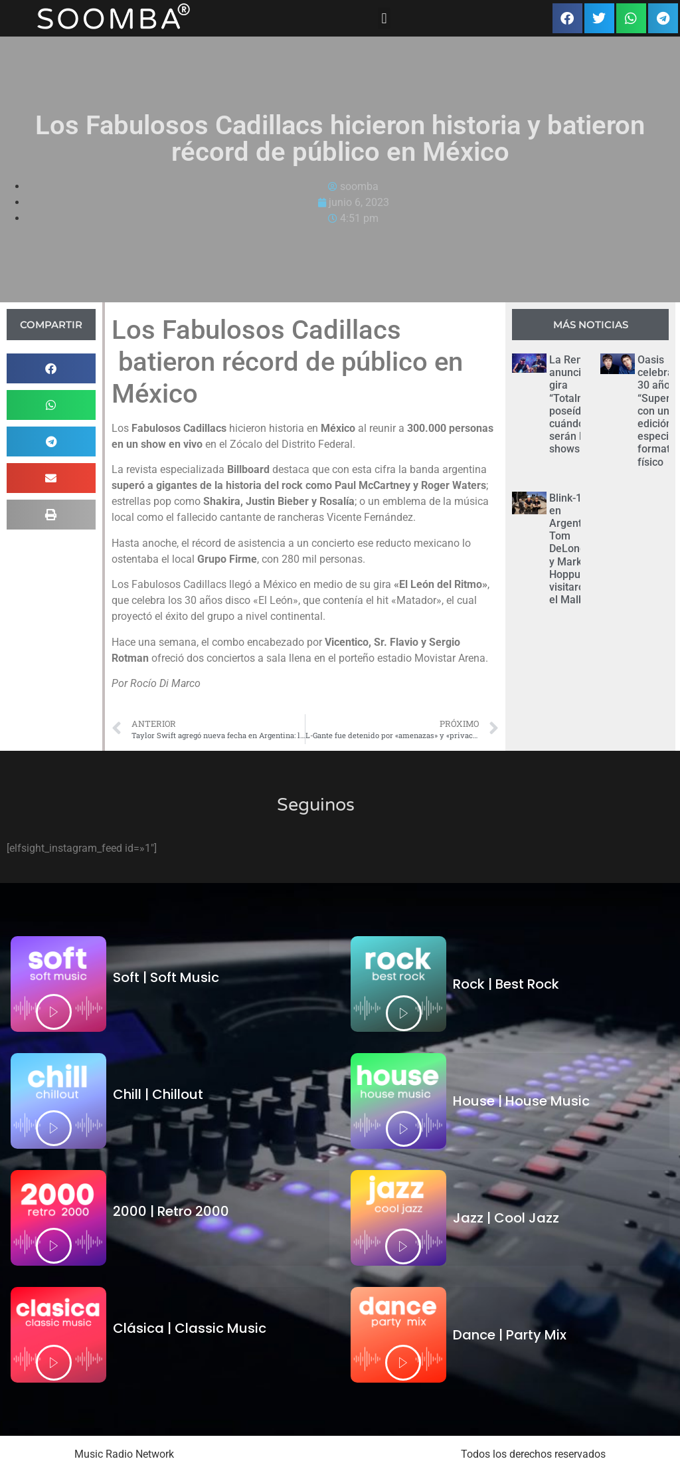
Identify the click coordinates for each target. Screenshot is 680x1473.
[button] (384, 18)
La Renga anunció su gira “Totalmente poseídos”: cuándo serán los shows (578, 404)
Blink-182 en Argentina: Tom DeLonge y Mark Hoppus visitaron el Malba (574, 549)
